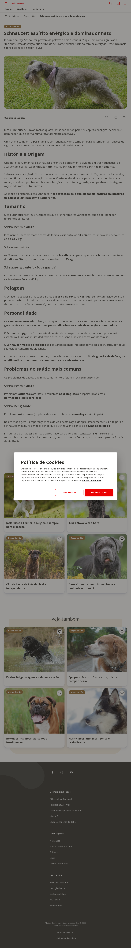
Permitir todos (99, 492)
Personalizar (69, 492)
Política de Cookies (91, 480)
